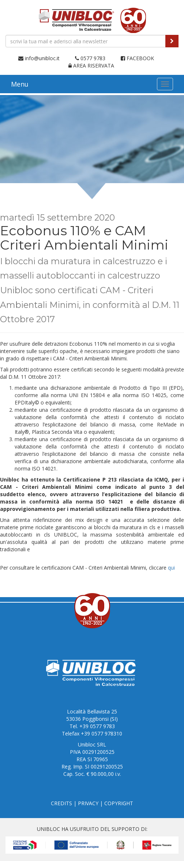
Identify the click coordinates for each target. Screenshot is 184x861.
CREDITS (61, 803)
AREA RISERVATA (91, 65)
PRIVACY (88, 803)
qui (171, 567)
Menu (20, 84)
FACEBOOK (137, 58)
